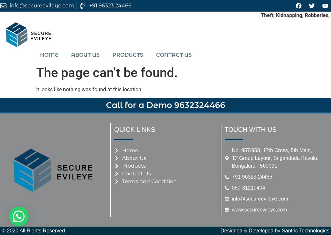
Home (49, 55)
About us (85, 55)
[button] (18, 216)
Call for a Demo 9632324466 (165, 105)
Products (127, 55)
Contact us (174, 55)
